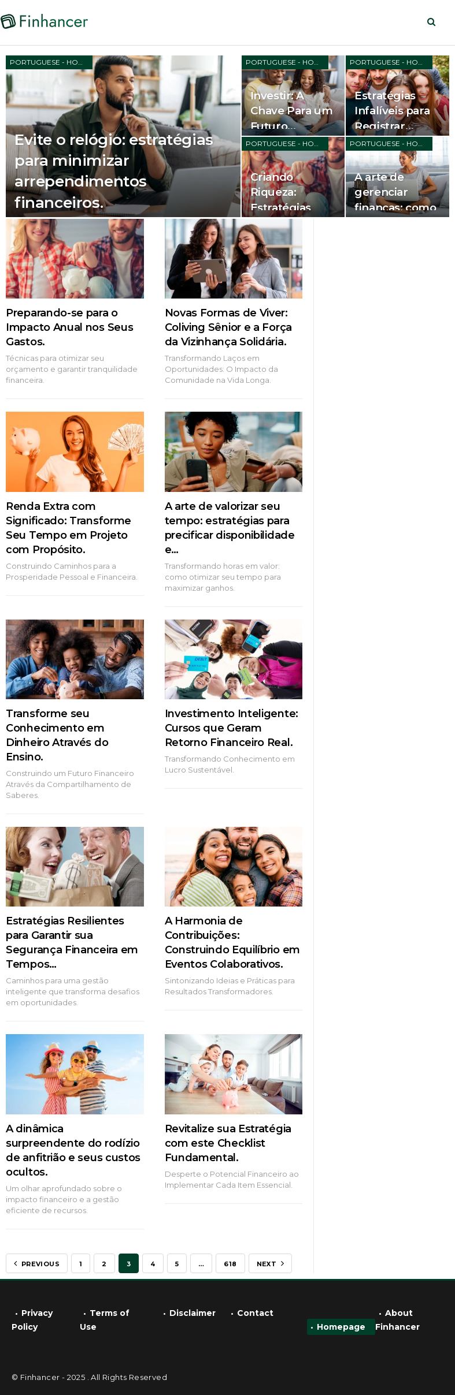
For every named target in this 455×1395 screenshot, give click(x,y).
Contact (255, 1313)
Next (270, 1263)
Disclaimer (192, 1313)
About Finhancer (397, 1320)
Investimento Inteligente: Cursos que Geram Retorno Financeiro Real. (232, 728)
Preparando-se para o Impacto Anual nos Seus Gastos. (69, 327)
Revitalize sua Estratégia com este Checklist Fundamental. (228, 1143)
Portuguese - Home (49, 62)
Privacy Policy (32, 1320)
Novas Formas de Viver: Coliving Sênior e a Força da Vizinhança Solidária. (229, 327)
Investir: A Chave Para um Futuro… (291, 110)
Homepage (341, 1327)
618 (230, 1264)
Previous (37, 1263)
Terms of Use (105, 1320)
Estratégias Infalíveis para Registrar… (392, 110)
